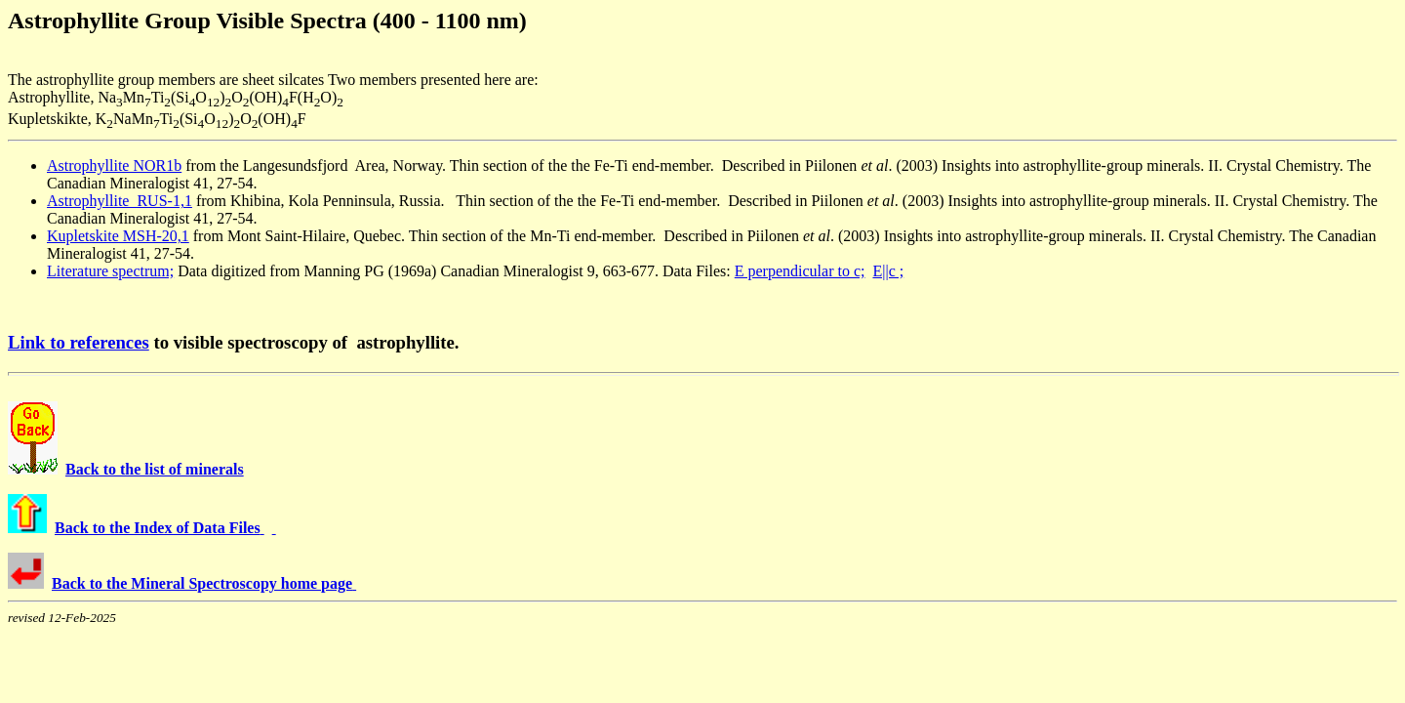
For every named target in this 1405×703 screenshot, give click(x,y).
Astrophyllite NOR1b (114, 165)
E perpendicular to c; (800, 271)
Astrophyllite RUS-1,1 (119, 200)
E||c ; (887, 271)
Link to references (78, 342)
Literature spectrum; (110, 271)
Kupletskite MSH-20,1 (118, 235)
